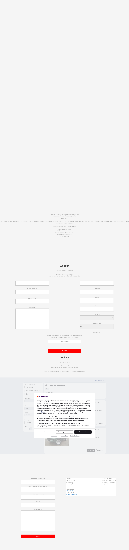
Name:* (32, 281)
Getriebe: (97, 316)
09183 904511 (69, 491)
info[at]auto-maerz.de (71, 494)
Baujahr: (97, 281)
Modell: (97, 299)
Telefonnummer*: (32, 299)
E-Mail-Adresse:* (32, 290)
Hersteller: (97, 290)
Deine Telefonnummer (38, 495)
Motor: (97, 307)
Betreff (38, 503)
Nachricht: (32, 318)
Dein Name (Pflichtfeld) (38, 480)
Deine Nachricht (38, 520)
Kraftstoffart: (97, 324)
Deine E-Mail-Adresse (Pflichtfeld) (38, 488)
